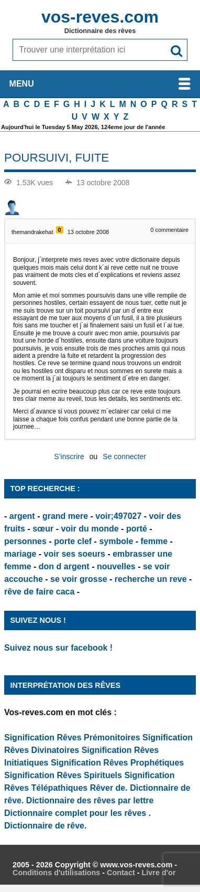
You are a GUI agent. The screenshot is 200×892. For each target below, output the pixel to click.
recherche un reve (151, 579)
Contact (121, 872)
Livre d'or (158, 872)
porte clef (73, 541)
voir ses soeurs (74, 553)
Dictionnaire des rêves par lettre (90, 800)
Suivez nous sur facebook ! (58, 647)
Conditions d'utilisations (56, 872)
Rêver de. (109, 787)
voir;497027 (118, 516)
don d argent (64, 566)
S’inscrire (69, 456)
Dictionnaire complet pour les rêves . (77, 813)
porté (136, 528)
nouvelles (116, 566)
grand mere (65, 516)
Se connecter (124, 456)
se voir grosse (78, 579)
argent (22, 516)
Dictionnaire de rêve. (45, 825)
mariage (20, 553)
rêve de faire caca (39, 591)
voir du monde (89, 528)
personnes (25, 541)
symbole (116, 541)
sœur (42, 528)
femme (154, 541)
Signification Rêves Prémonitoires (72, 737)
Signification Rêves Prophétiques (117, 762)
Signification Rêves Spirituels (63, 775)
